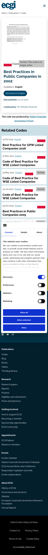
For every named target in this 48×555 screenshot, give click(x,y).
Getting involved (10, 409)
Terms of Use (15, 539)
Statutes (5, 496)
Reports (5, 388)
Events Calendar (9, 458)
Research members (11, 444)
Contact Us (15, 530)
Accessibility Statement (24, 547)
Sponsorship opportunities (14, 423)
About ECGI (7, 483)
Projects (5, 393)
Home (4, 13)
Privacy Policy (32, 530)
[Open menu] (44, 6)
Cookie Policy (32, 539)
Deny (24, 328)
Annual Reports (9, 508)
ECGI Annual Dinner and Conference (18, 466)
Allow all (24, 312)
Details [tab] (24, 232)
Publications (14, 13)
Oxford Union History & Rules (24, 522)
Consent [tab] (9, 232)
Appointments (9, 435)
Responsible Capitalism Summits (17, 470)
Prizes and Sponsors (11, 401)
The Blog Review (9, 371)
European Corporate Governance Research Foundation (22, 502)
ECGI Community (10, 427)
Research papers (10, 384)
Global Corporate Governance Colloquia (21, 462)
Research (6, 379)
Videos (5, 367)
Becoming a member (12, 418)
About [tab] (39, 232)
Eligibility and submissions (14, 397)
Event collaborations (11, 474)
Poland (15, 63)
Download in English (15, 93)
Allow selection (24, 320)
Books (5, 362)
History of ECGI (9, 488)
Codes (23, 13)
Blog (4, 358)
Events (5, 453)
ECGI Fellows (8, 440)
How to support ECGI (12, 414)
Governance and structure (14, 492)
